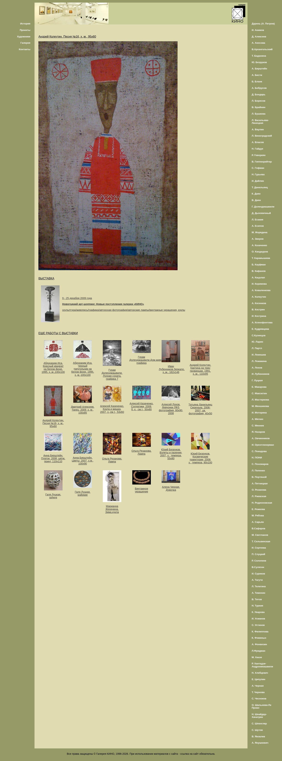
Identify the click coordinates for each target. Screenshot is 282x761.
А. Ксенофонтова (262, 322)
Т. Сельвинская (261, 541)
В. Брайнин (258, 107)
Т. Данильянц (260, 187)
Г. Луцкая (257, 380)
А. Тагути (257, 580)
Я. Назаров (258, 431)
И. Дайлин (258, 181)
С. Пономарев (260, 464)
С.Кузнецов (258, 335)
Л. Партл (257, 348)
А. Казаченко (259, 245)
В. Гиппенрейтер (262, 161)
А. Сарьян (258, 522)
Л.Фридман (258, 650)
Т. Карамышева (261, 258)
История (25, 23)
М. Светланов (260, 535)
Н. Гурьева (258, 174)
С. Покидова (259, 451)
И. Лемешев (259, 354)
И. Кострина (259, 316)
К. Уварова (258, 612)
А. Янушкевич (260, 742)
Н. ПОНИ (257, 457)
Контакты (24, 49)
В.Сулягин (258, 567)
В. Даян (256, 200)
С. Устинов (258, 625)
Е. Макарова (259, 386)
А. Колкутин (259, 296)
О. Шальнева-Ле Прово (261, 706)
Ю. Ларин (257, 341)
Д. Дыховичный (261, 213)
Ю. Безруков (259, 62)
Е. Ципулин (258, 679)
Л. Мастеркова (260, 399)
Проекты (25, 30)
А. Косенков (259, 303)
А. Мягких (257, 419)
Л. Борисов (258, 100)
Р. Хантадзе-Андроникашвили (262, 665)
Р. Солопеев (259, 560)
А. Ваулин (258, 129)
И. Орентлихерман (263, 444)
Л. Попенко (258, 470)
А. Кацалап (258, 277)
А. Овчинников (261, 438)
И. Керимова (259, 283)
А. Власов (258, 142)
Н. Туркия (257, 605)
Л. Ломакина (259, 361)
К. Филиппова (260, 631)
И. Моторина (259, 412)
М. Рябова (258, 515)
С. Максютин (259, 393)
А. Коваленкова (261, 290)
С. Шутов (257, 730)
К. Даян (256, 193)
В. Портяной (259, 477)
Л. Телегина (259, 586)
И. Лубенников (260, 374)
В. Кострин (258, 309)
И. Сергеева (259, 547)
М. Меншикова (260, 406)
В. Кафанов (259, 271)
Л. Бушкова (258, 113)
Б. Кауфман (259, 264)
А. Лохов (257, 367)
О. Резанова (259, 489)
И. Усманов (258, 618)
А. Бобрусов (259, 88)
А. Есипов (258, 225)
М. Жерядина (260, 232)
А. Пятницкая (260, 483)
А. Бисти (257, 75)
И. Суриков (258, 573)
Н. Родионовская (262, 502)
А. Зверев (258, 238)
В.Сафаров (258, 528)
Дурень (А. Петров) (263, 23)
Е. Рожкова (258, 509)
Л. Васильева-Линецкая (260, 121)
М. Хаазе (257, 657)
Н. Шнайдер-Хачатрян (259, 715)
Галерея (25, 42)
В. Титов (257, 599)
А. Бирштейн (259, 68)
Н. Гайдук (257, 148)
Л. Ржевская (259, 496)
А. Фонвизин (259, 644)
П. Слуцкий (258, 554)
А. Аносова (258, 42)
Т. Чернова (258, 692)
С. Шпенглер (259, 723)
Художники (23, 36)
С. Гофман (258, 168)
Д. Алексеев (259, 36)
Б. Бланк (257, 81)
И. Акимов (258, 30)
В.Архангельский (262, 49)
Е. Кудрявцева (260, 329)
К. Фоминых (259, 637)
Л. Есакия (257, 219)
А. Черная (258, 685)
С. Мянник (258, 425)
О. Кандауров (260, 251)
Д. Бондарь (258, 94)
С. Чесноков (259, 698)
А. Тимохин (258, 592)
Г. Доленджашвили (263, 206)
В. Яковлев (258, 736)
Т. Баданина (259, 55)
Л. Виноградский (262, 135)
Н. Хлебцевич (260, 672)
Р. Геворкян (258, 155)
